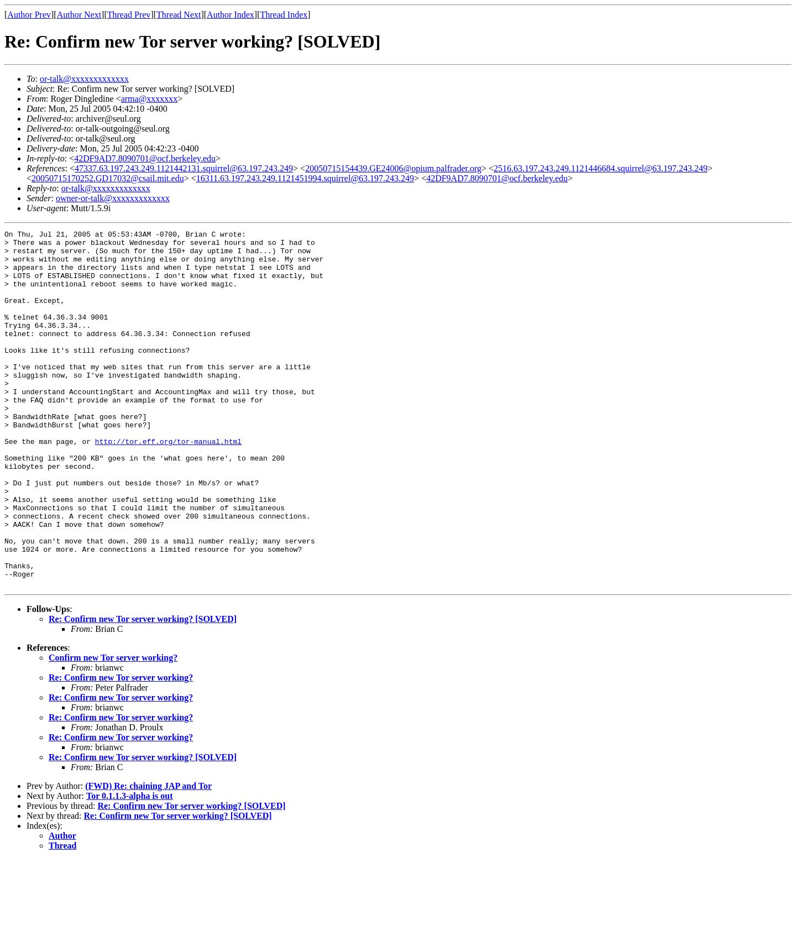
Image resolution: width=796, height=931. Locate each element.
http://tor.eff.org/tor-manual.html (168, 484)
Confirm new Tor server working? (113, 729)
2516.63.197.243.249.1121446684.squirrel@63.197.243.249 (601, 168)
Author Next (79, 14)
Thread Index (284, 14)
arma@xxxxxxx (149, 98)
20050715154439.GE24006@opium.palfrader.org (393, 168)
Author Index (230, 14)
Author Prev (29, 14)
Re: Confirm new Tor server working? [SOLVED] (143, 690)
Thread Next (178, 14)
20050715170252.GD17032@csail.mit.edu (108, 178)
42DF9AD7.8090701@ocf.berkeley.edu (145, 158)
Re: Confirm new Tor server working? (121, 749)
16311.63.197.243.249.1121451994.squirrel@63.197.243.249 (305, 178)
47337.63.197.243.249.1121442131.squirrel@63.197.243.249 (184, 168)
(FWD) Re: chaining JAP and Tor (148, 857)
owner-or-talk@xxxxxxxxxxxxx (113, 198)
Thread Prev (129, 14)
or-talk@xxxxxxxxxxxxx (84, 78)
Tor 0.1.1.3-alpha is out (129, 867)
